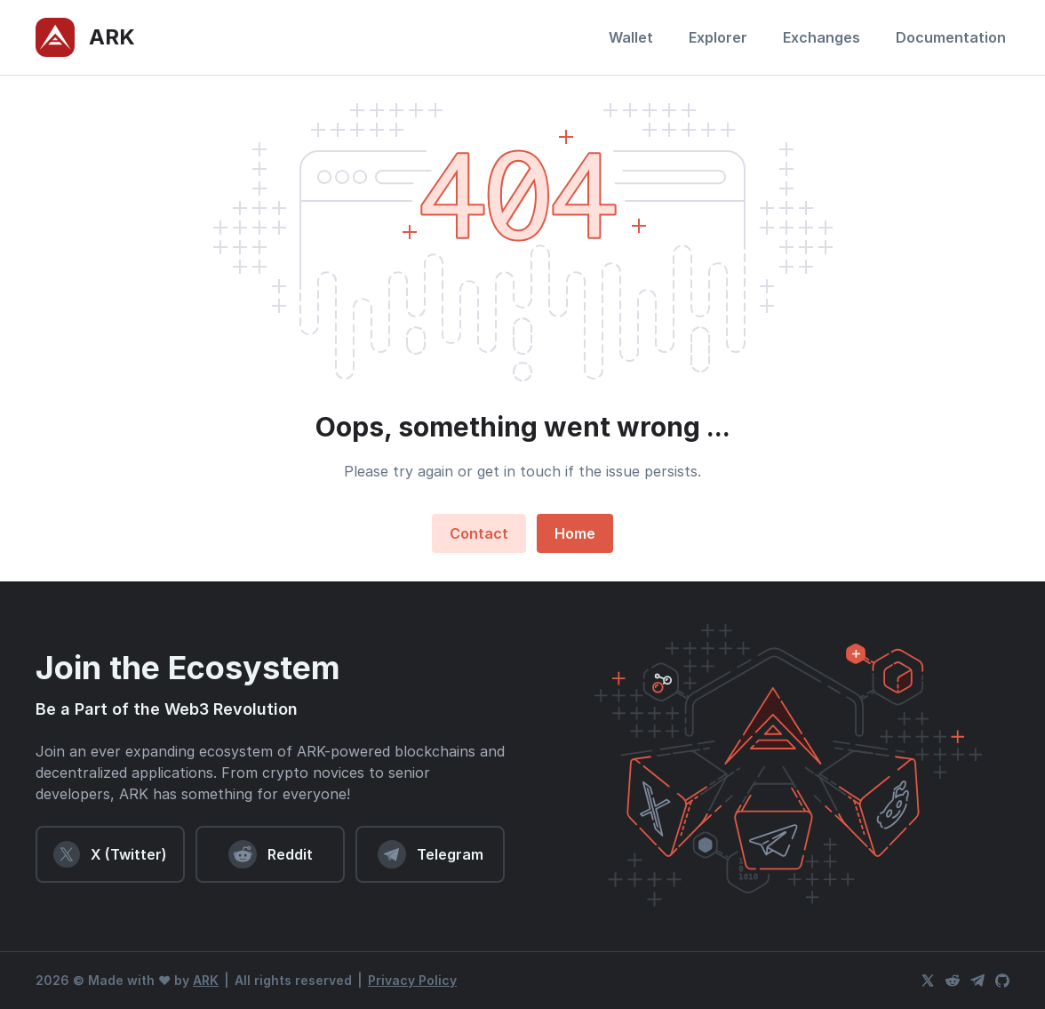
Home (574, 533)
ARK (206, 980)
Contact (479, 533)
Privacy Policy (412, 980)
